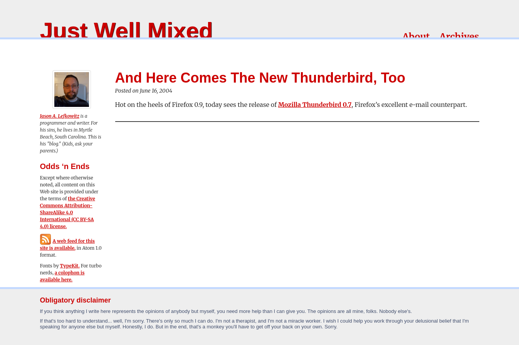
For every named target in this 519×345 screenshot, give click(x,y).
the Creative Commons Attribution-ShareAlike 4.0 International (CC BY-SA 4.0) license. (67, 212)
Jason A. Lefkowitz (59, 116)
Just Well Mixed (126, 31)
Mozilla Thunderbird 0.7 (315, 104)
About (416, 37)
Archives (459, 37)
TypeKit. (70, 266)
